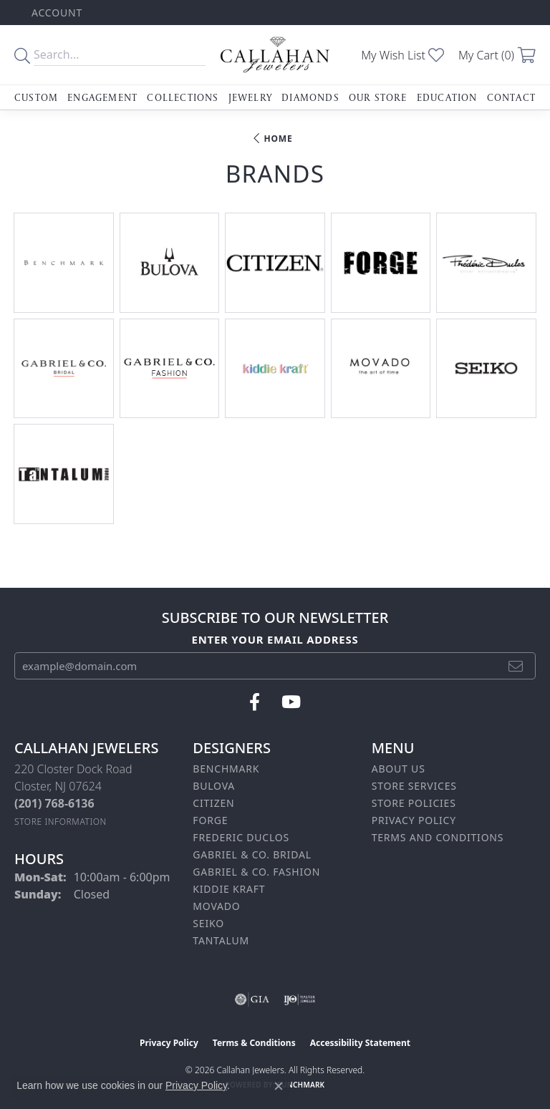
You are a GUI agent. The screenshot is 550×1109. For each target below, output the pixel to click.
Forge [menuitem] (210, 820)
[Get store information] (60, 821)
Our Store (378, 97)
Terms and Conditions (438, 837)
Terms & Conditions (254, 1043)
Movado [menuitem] (216, 906)
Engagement (102, 97)
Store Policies (414, 803)
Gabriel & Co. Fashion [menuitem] (256, 871)
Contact (511, 97)
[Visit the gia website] (252, 999)
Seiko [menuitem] (208, 923)
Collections (182, 97)
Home (278, 138)
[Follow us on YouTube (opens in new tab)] (291, 702)
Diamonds (310, 97)
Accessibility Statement (360, 1043)
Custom (36, 97)
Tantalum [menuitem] (221, 940)
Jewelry (250, 97)
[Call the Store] (54, 803)
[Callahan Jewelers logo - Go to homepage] (275, 54)
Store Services (414, 786)
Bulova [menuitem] (214, 786)
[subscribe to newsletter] (516, 666)
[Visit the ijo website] (300, 999)
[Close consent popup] (278, 1086)
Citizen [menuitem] (213, 803)
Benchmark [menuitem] (226, 768)
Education (447, 97)
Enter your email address (275, 639)
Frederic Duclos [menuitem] (241, 837)
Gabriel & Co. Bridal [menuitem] (252, 854)
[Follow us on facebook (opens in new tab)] (254, 702)
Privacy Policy (414, 820)
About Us (398, 768)
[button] (55, 12)
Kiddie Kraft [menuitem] (229, 889)
